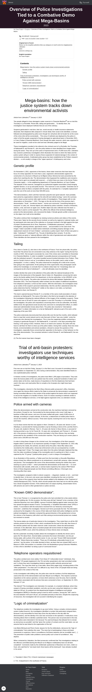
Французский (34, 36)
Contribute (63, 671)
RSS (27, 687)
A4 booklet (32, 38)
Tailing (24, 72)
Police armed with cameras (31, 80)
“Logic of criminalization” (30, 88)
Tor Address (29, 685)
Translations (29, 679)
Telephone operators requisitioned (33, 86)
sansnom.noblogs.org (25, 50)
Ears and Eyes (46, 673)
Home (27, 669)
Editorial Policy (30, 677)
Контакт (28, 675)
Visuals (28, 681)
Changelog (29, 673)
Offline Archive (30, 683)
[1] (29, 117)
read (26, 38)
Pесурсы (27, 29)
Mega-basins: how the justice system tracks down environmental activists (45, 67)
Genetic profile (27, 70)
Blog (27, 671)
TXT (47, 38)
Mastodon (29, 689)
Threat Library (46, 671)
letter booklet (40, 38)
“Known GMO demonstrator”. (32, 83)
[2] (66, 120)
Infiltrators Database (48, 675)
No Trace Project (18, 29)
